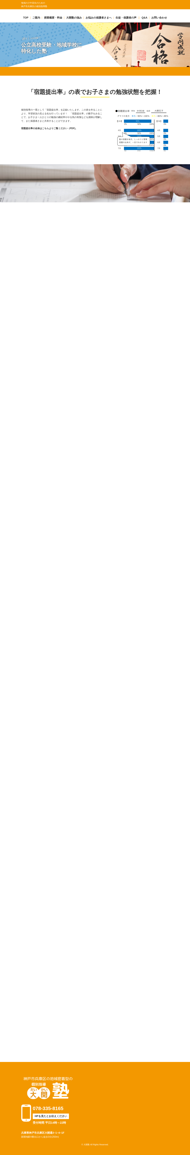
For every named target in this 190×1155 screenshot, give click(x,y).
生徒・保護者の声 (126, 17)
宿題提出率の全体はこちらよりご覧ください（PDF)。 (49, 128)
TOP (25, 17)
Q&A (144, 17)
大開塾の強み (74, 17)
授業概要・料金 (53, 17)
